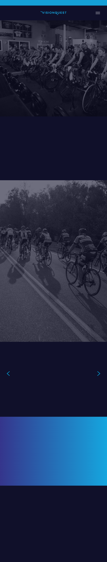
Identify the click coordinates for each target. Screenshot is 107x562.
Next (99, 373)
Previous (8, 373)
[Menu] (97, 12)
